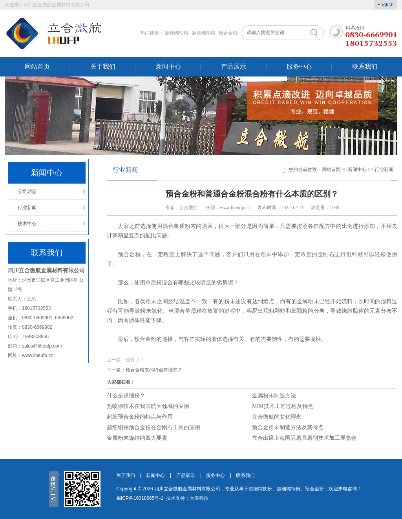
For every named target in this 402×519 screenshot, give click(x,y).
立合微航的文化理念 (277, 417)
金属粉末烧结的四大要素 (137, 438)
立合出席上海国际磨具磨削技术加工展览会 (304, 438)
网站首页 (37, 66)
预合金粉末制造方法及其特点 (287, 427)
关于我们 (102, 66)
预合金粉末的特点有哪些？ (144, 370)
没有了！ (125, 359)
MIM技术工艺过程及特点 (282, 406)
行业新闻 (27, 207)
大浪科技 (199, 498)
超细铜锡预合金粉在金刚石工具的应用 (153, 427)
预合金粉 (228, 33)
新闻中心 (168, 66)
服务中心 (299, 66)
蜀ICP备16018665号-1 (139, 498)
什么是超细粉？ (126, 396)
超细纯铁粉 (176, 33)
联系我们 (364, 66)
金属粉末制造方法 (274, 396)
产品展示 (233, 66)
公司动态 (27, 191)
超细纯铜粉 (204, 33)
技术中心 (27, 223)
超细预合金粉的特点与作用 (140, 417)
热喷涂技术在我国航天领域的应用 (148, 406)
